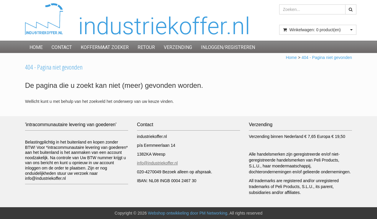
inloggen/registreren (228, 47)
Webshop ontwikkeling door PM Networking (187, 213)
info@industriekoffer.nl (157, 163)
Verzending (178, 47)
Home (36, 47)
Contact (62, 47)
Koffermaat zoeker (105, 47)
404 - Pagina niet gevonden (327, 57)
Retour (146, 47)
